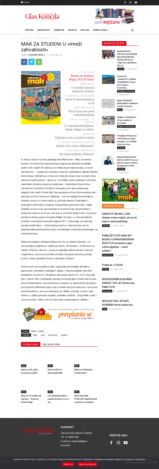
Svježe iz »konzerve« (126, 126)
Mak (23, 366)
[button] (132, 30)
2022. (35, 335)
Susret (120, 69)
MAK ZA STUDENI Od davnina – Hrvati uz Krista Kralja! (31, 399)
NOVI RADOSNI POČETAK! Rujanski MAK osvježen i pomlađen (85, 399)
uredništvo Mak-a (36, 55)
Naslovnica (26, 37)
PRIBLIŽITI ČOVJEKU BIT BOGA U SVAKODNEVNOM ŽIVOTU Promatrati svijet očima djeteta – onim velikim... (118, 243)
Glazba (106, 225)
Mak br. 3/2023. (37, 331)
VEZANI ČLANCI (30, 344)
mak (43, 335)
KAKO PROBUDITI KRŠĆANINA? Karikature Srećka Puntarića (127, 104)
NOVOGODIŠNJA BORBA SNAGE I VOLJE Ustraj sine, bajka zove (118, 283)
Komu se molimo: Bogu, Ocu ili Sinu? (81, 77)
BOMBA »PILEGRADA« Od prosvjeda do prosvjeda (127, 120)
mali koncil (52, 335)
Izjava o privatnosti (87, 464)
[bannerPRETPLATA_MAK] (59, 325)
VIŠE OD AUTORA (51, 344)
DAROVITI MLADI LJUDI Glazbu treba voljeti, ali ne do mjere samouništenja (119, 217)
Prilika (105, 269)
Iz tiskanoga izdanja (42, 37)
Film (104, 309)
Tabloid (121, 148)
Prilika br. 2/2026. (112, 264)
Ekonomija (107, 291)
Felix (120, 110)
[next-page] (28, 408)
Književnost (107, 255)
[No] (155, 462)
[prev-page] (23, 408)
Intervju (121, 169)
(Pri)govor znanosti (126, 91)
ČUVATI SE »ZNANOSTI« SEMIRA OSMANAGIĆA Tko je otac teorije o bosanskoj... (126, 82)
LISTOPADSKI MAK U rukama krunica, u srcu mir (58, 399)
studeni (64, 335)
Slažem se (68, 464)
